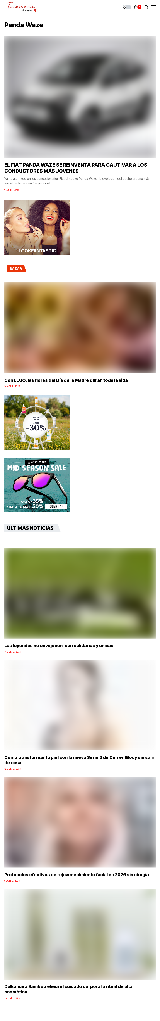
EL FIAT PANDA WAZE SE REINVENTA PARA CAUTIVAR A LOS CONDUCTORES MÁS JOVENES (75, 168)
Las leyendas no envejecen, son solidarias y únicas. (59, 645)
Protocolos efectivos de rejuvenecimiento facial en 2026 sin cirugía (76, 874)
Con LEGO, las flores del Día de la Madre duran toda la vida (66, 380)
